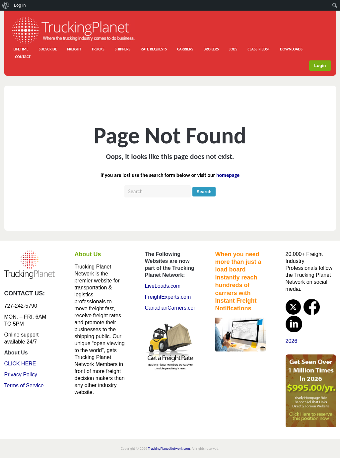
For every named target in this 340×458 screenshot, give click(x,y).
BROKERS (211, 49)
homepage (227, 175)
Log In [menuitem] (20, 5)
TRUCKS (98, 49)
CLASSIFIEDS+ (258, 49)
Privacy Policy (20, 374)
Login (320, 65)
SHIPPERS (122, 49)
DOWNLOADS (291, 49)
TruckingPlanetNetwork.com (169, 448)
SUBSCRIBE (48, 49)
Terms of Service (24, 385)
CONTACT (23, 56)
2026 (292, 341)
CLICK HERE (20, 363)
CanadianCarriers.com (171, 308)
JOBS (233, 49)
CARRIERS (185, 49)
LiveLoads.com (163, 286)
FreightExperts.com (168, 297)
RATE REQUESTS (154, 49)
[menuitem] (6, 5)
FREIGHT (74, 49)
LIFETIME (21, 49)
